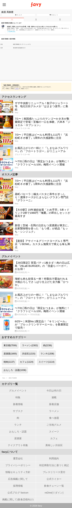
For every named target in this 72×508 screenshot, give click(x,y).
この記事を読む (11, 31)
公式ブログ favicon (18, 492)
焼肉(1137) (9, 362)
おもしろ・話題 (18, 431)
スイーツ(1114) (46, 362)
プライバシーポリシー (17, 465)
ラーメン (54, 411)
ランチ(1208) (47, 353)
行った (18, 15)
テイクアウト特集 (18, 445)
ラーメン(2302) (30, 345)
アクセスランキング (14, 96)
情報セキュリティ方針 (17, 472)
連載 (54, 397)
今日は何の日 (54, 390)
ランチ (18, 424)
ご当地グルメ (54, 424)
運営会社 (18, 458)
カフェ (54, 438)
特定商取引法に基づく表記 (54, 465)
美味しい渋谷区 (54, 445)
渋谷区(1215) (28, 353)
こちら (17, 88)
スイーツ (54, 431)
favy (3, 378)
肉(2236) (47, 345)
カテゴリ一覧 (10, 383)
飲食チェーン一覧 (54, 485)
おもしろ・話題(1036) (15, 370)
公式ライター (54, 479)
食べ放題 (54, 417)
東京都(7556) (10, 345)
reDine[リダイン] (54, 492)
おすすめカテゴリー (14, 337)
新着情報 (18, 404)
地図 (60, 20)
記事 (36, 20)
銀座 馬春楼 (7, 12)
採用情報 (18, 485)
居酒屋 (18, 438)
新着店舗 (54, 404)
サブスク (18, 411)
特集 (17, 397)
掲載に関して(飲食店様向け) (17, 499)
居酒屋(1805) (10, 353)
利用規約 (54, 458)
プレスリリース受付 (54, 472)
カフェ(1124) (26, 362)
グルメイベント (18, 390)
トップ (12, 20)
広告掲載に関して (18, 479)
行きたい (54, 15)
